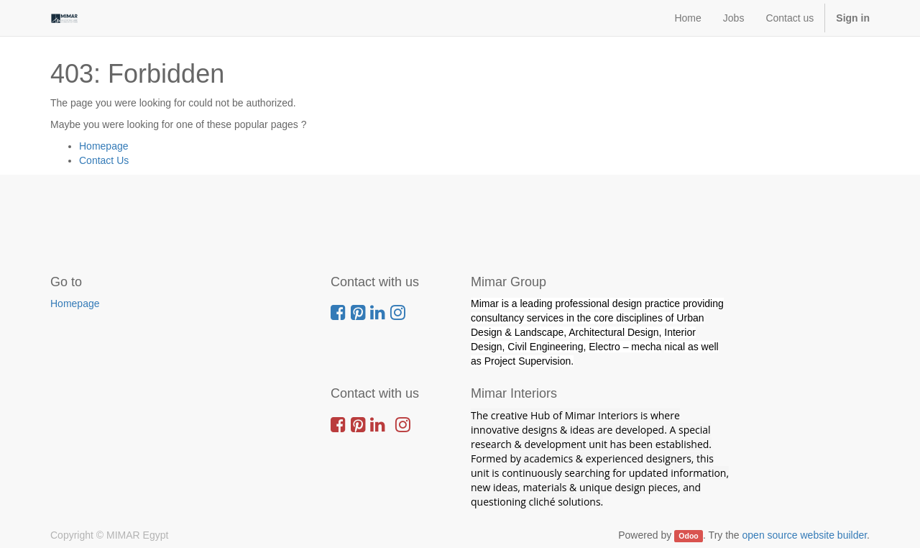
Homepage (104, 146)
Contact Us (104, 160)
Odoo (688, 535)
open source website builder (805, 535)
